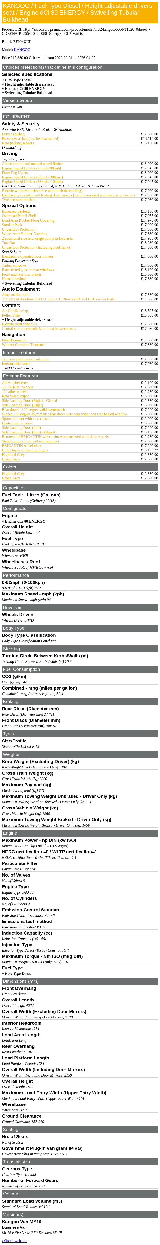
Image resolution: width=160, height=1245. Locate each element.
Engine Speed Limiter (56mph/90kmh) (31, 168)
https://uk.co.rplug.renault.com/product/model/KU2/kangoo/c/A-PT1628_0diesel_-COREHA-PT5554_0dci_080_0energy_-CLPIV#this (76, 31)
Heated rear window (17, 423)
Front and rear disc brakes (21, 274)
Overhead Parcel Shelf (19, 216)
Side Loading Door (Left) (21, 428)
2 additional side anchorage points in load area (37, 238)
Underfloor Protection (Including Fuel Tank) (36, 247)
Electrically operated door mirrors (28, 256)
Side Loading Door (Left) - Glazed (28, 432)
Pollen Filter (11, 315)
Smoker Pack (12, 225)
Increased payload (16, 211)
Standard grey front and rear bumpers (30, 441)
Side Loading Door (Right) (22, 405)
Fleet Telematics (14, 340)
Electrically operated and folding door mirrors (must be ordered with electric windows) (68, 195)
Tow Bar (8, 243)
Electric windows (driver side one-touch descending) (42, 191)
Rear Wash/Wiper (15, 396)
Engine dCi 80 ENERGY (25, 88)
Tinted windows (14, 265)
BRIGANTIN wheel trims (22, 446)
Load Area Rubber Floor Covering (28, 220)
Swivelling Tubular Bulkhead (28, 93)
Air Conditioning (15, 311)
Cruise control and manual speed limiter (32, 164)
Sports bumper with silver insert (26, 419)
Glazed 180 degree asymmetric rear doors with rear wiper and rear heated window (64, 414)
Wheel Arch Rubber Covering (25, 234)
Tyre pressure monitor (18, 200)
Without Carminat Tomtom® (24, 345)
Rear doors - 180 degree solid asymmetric (33, 410)
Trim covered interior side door (26, 359)
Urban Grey (11, 459)
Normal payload (14, 279)
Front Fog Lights (15, 173)
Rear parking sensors (18, 143)
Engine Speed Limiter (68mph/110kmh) (32, 182)
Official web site (14, 1241)
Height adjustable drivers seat (29, 84)
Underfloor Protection (18, 229)
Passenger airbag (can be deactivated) (30, 138)
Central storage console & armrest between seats (39, 329)
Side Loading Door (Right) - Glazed (29, 401)
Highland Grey (13, 455)
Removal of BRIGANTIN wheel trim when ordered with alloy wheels (55, 437)
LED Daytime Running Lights (25, 450)
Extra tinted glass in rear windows (28, 270)
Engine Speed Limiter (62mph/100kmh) (32, 177)
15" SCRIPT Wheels (17, 387)
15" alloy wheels (14, 392)
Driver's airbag (13, 134)
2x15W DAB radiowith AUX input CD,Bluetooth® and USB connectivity (58, 299)
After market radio (16, 295)
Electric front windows (19, 324)
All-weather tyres (15, 383)
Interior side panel (16, 364)
